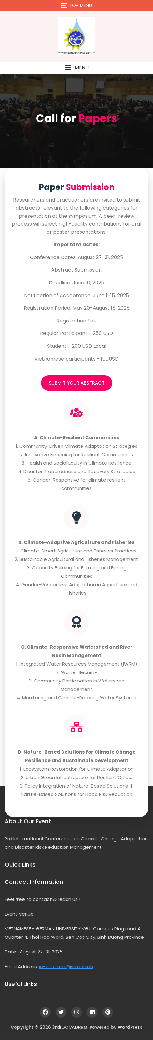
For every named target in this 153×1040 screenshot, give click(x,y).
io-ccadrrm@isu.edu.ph (66, 966)
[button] (76, 68)
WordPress (130, 1027)
